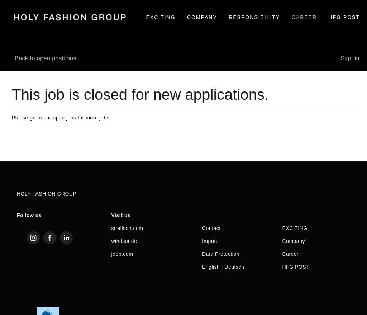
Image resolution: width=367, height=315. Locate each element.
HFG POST (295, 267)
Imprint (210, 241)
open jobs (64, 118)
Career (290, 254)
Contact (211, 228)
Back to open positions (45, 58)
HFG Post (344, 17)
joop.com (122, 254)
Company (293, 241)
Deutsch (234, 267)
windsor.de (124, 241)
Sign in (350, 58)
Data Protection (220, 254)
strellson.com (127, 228)
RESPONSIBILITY (254, 17)
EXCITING (160, 17)
